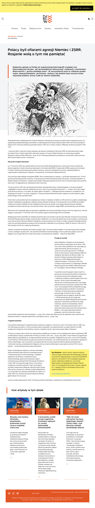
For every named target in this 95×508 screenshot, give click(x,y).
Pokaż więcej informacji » (32, 5)
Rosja (23, 28)
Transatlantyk (78, 28)
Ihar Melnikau (12, 38)
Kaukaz (48, 28)
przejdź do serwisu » (81, 8)
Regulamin (35, 493)
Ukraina (14, 28)
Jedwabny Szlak (61, 28)
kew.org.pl (25, 500)
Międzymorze (35, 28)
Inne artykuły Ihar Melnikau (61, 374)
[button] (3, 19)
